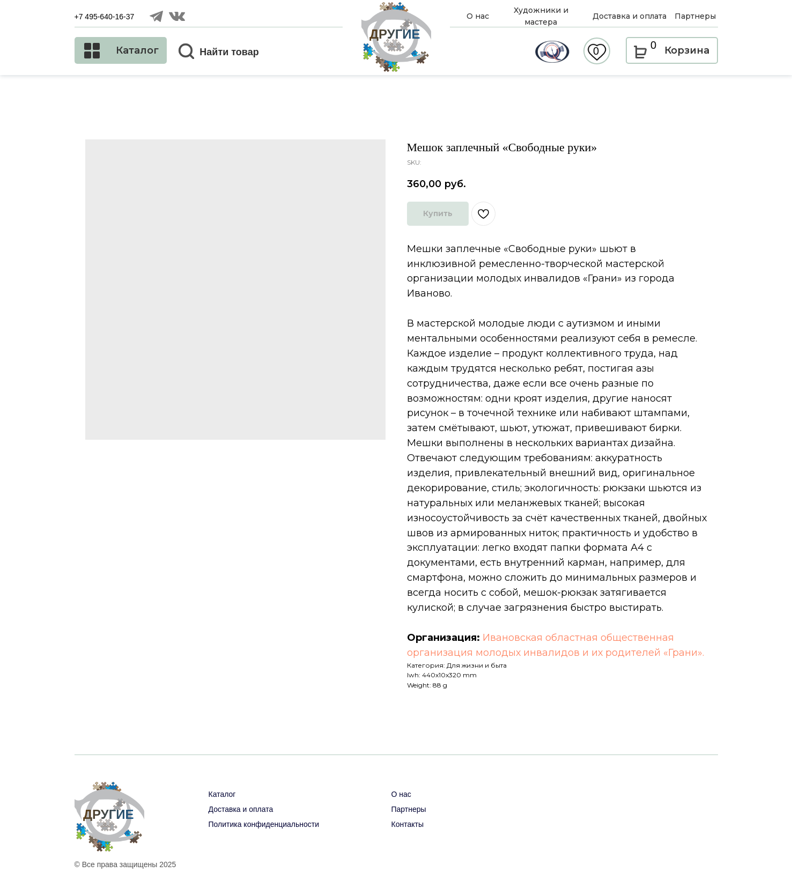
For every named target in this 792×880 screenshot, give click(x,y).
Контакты (407, 824)
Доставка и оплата (241, 809)
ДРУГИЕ (394, 34)
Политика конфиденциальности (264, 824)
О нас (401, 794)
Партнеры (408, 809)
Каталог (222, 794)
